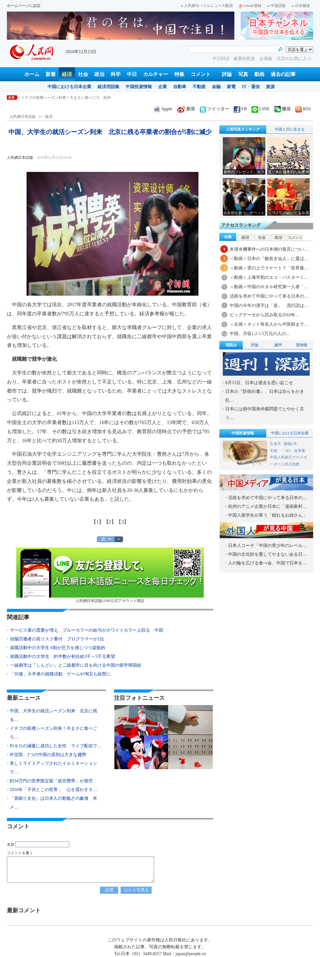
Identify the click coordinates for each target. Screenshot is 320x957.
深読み (231, 345)
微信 (282, 109)
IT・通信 (251, 86)
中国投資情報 (139, 86)
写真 (243, 74)
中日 (132, 74)
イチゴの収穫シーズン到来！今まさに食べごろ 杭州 (66, 97)
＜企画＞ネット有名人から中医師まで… (269, 324)
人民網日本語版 (22, 116)
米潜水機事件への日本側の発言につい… (269, 249)
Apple (163, 109)
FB (240, 109)
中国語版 (277, 5)
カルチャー (155, 74)
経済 (67, 74)
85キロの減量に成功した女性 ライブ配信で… (56, 746)
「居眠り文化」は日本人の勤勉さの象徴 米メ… (53, 802)
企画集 (266, 58)
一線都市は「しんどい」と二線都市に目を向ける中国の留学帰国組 (75, 665)
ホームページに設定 (24, 5)
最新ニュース (24, 698)
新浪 (186, 109)
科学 (116, 74)
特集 (179, 74)
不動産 (199, 86)
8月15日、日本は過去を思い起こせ (259, 382)
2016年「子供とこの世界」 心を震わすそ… (53, 789)
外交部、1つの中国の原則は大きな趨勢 (48, 754)
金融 (216, 86)
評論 (227, 74)
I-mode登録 (250, 5)
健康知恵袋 (244, 58)
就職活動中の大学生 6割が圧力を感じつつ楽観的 (57, 647)
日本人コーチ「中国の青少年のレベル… (267, 545)
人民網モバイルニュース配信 (207, 5)
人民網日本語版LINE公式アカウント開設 (110, 575)
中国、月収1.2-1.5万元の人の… (260, 333)
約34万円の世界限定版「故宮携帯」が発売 (51, 781)
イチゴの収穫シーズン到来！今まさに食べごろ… (53, 732)
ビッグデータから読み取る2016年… (265, 315)
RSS (303, 109)
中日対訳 (221, 58)
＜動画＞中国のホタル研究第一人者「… (269, 286)
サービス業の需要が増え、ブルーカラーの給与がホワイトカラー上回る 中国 (86, 630)
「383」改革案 (293, 450)
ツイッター (214, 109)
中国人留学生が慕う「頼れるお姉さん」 (267, 515)
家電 (231, 86)
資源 (270, 86)
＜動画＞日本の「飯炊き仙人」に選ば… (269, 258)
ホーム (31, 74)
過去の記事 (283, 74)
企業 (162, 86)
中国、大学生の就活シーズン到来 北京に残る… (53, 715)
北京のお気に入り (294, 58)
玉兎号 (275, 444)
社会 (83, 74)
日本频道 (301, 5)
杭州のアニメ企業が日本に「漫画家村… (267, 506)
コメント (201, 74)
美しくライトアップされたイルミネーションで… (53, 767)
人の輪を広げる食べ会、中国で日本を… (267, 563)
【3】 (122, 521)
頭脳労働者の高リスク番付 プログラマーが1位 (57, 639)
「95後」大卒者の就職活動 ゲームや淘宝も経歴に (60, 674)
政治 (99, 74)
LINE (261, 109)
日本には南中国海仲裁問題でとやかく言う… (264, 413)
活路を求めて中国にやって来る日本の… (269, 296)
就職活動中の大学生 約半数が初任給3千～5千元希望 (62, 656)
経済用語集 (108, 86)
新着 (51, 74)
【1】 (97, 521)
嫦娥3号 (290, 444)
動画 (259, 74)
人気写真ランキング (243, 129)
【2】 (110, 521)
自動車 (179, 86)
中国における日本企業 (69, 86)
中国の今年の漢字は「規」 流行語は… (269, 305)
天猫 (274, 450)
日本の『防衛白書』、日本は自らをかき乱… (264, 396)
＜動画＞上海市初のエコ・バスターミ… (269, 277)
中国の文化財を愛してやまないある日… (267, 554)
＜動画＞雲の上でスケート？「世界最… (269, 268)
